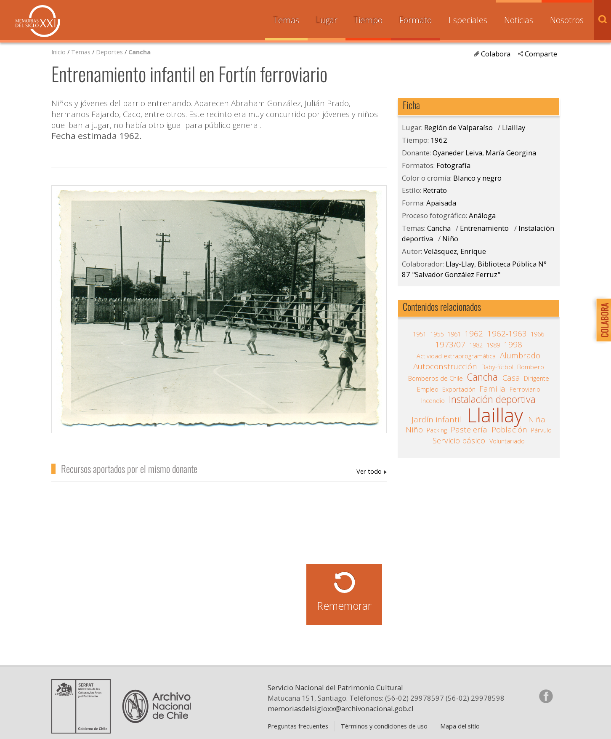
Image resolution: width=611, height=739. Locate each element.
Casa (511, 378)
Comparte (541, 54)
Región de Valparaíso (458, 127)
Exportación (459, 389)
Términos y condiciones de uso (384, 726)
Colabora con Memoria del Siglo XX (601, 320)
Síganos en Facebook (545, 696)
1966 (537, 334)
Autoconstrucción (445, 366)
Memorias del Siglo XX (38, 21)
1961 (454, 334)
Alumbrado (520, 355)
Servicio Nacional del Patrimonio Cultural (335, 687)
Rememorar (344, 605)
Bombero (530, 367)
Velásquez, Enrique (455, 251)
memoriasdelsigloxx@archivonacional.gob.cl (341, 708)
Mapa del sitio (460, 726)
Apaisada (441, 203)
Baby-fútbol (497, 367)
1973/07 (450, 344)
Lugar (326, 20)
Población (509, 429)
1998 (513, 344)
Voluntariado (507, 441)
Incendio (433, 400)
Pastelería (469, 429)
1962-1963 (507, 333)
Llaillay (513, 127)
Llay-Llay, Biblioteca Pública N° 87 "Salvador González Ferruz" (474, 269)
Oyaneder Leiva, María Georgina (371, 471)
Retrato (435, 190)
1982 (476, 345)
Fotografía (453, 165)
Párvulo (541, 430)
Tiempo (368, 20)
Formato (415, 20)
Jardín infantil (436, 419)
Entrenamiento (484, 228)
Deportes (109, 52)
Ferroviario (525, 389)
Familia (492, 389)
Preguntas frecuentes (298, 726)
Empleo (427, 389)
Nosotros (567, 20)
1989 (493, 345)
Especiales (468, 20)
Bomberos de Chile (435, 378)
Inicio (58, 52)
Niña (536, 419)
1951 (419, 334)
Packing (437, 430)
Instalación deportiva (492, 400)
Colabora (495, 54)
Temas (286, 20)
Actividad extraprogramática (456, 356)
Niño (450, 238)
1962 (438, 140)
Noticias (518, 20)
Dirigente (536, 378)
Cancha (139, 52)
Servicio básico (459, 440)
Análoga (482, 215)
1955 (437, 334)
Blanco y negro (477, 178)
